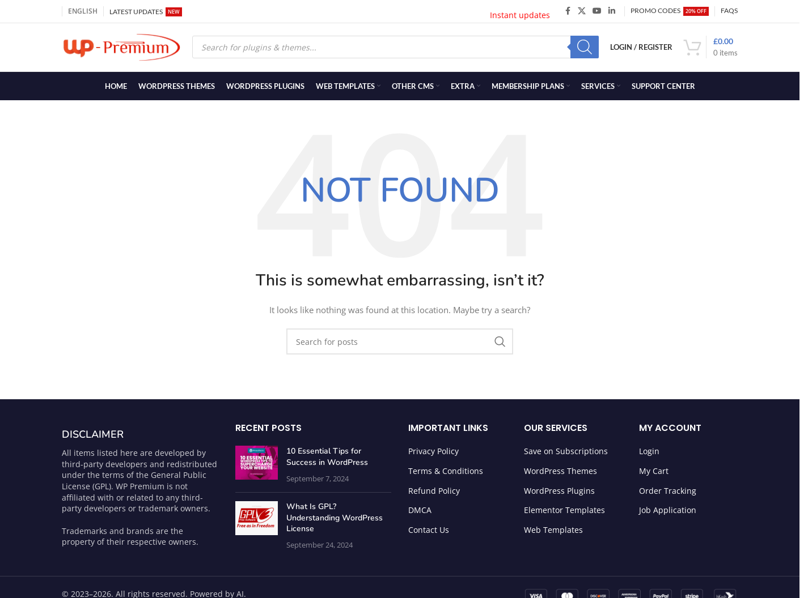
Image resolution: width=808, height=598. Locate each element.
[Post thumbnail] (256, 467)
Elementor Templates (564, 512)
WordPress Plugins (559, 493)
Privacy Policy (433, 453)
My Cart (654, 473)
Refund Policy (434, 493)
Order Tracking (667, 493)
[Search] (584, 48)
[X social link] (581, 11)
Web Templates (553, 532)
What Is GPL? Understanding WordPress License (334, 520)
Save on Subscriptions (566, 453)
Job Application (667, 512)
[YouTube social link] (597, 11)
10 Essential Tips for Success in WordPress (327, 459)
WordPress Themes (560, 473)
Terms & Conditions (445, 473)
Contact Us (428, 532)
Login (649, 453)
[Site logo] (121, 47)
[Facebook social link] (567, 11)
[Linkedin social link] (612, 11)
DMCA (420, 512)
